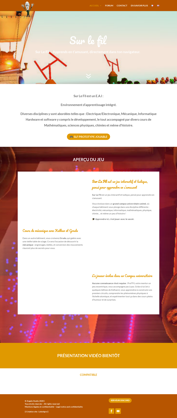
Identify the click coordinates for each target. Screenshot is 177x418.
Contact (122, 6)
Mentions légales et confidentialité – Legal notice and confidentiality (54, 407)
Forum (109, 6)
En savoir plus (139, 6)
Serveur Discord (120, 400)
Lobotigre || (43, 411)
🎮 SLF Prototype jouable (88, 136)
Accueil (94, 6)
